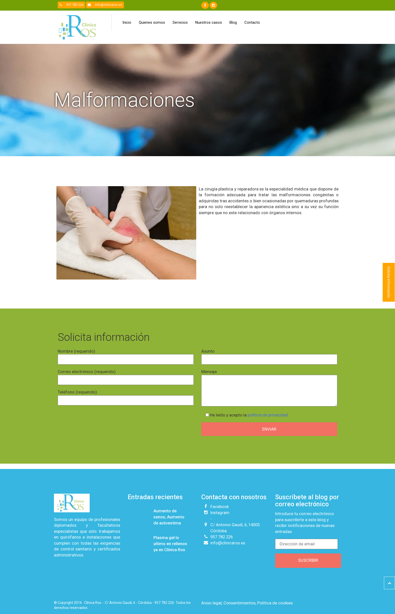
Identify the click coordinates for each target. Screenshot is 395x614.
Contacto (252, 22)
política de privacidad (268, 414)
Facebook (219, 506)
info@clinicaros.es (105, 5)
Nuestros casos (208, 22)
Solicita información (389, 282)
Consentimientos (239, 602)
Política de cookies (275, 602)
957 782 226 (71, 5)
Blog (233, 22)
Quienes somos (152, 22)
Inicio (126, 22)
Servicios (180, 22)
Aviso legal (211, 602)
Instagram (219, 512)
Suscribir (308, 560)
